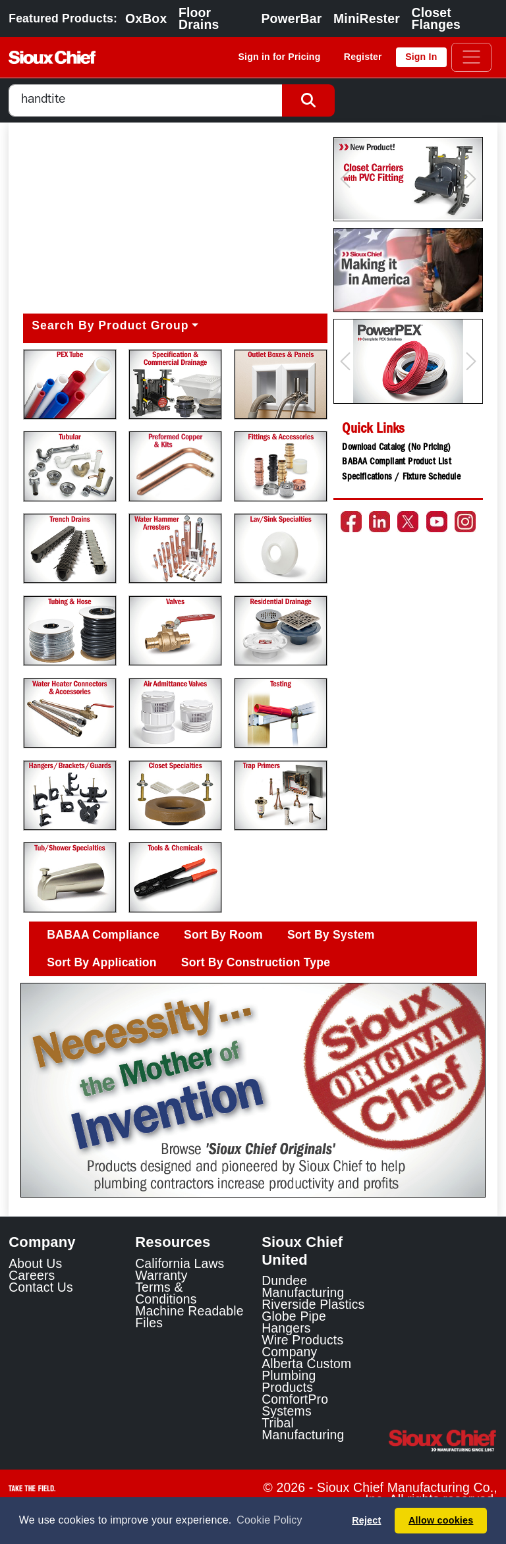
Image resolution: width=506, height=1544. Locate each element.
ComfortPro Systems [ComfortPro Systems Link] (295, 1405)
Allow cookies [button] (440, 1520)
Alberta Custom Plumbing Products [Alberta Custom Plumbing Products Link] (306, 1375)
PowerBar (291, 18)
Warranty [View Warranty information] (161, 1275)
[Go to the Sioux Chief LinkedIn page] (379, 521)
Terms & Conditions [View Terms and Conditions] (165, 1293)
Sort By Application (101, 962)
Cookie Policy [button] (269, 1520)
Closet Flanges (436, 18)
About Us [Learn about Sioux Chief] (35, 1263)
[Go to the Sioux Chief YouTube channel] (436, 521)
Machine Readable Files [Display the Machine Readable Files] (189, 1317)
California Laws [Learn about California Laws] (179, 1263)
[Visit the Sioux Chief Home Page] (442, 1440)
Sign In (421, 56)
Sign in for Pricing (280, 56)
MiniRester (366, 18)
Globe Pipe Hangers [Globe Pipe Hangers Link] (294, 1322)
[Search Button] (308, 100)
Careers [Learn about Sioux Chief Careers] (32, 1275)
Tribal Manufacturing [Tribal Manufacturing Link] (303, 1429)
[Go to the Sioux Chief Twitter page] (407, 521)
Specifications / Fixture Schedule (401, 477)
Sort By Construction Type (255, 962)
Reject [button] (366, 1520)
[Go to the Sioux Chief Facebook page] (351, 521)
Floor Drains (199, 18)
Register (363, 56)
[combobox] (145, 100)
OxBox (146, 18)
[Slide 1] (253, 1178)
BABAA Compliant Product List (396, 462)
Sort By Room (223, 934)
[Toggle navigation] (471, 57)
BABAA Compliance (103, 934)
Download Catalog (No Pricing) (396, 448)
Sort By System (331, 934)
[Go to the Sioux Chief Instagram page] (465, 521)
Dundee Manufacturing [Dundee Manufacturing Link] (303, 1286)
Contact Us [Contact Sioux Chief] (41, 1287)
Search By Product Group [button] (110, 325)
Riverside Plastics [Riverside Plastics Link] (313, 1304)
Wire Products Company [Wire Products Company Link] (302, 1346)
